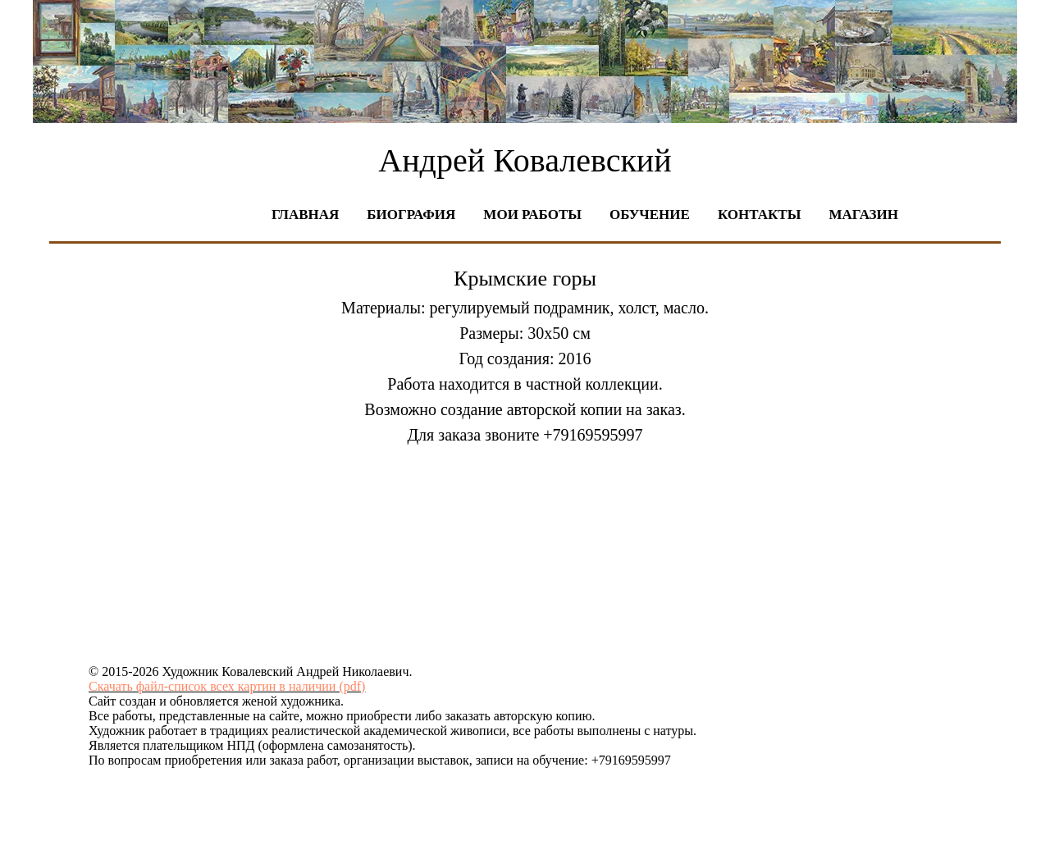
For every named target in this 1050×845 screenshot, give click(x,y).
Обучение (649, 214)
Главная (305, 214)
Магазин (863, 214)
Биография (411, 214)
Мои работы (532, 214)
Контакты (759, 214)
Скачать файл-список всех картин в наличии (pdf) (227, 686)
